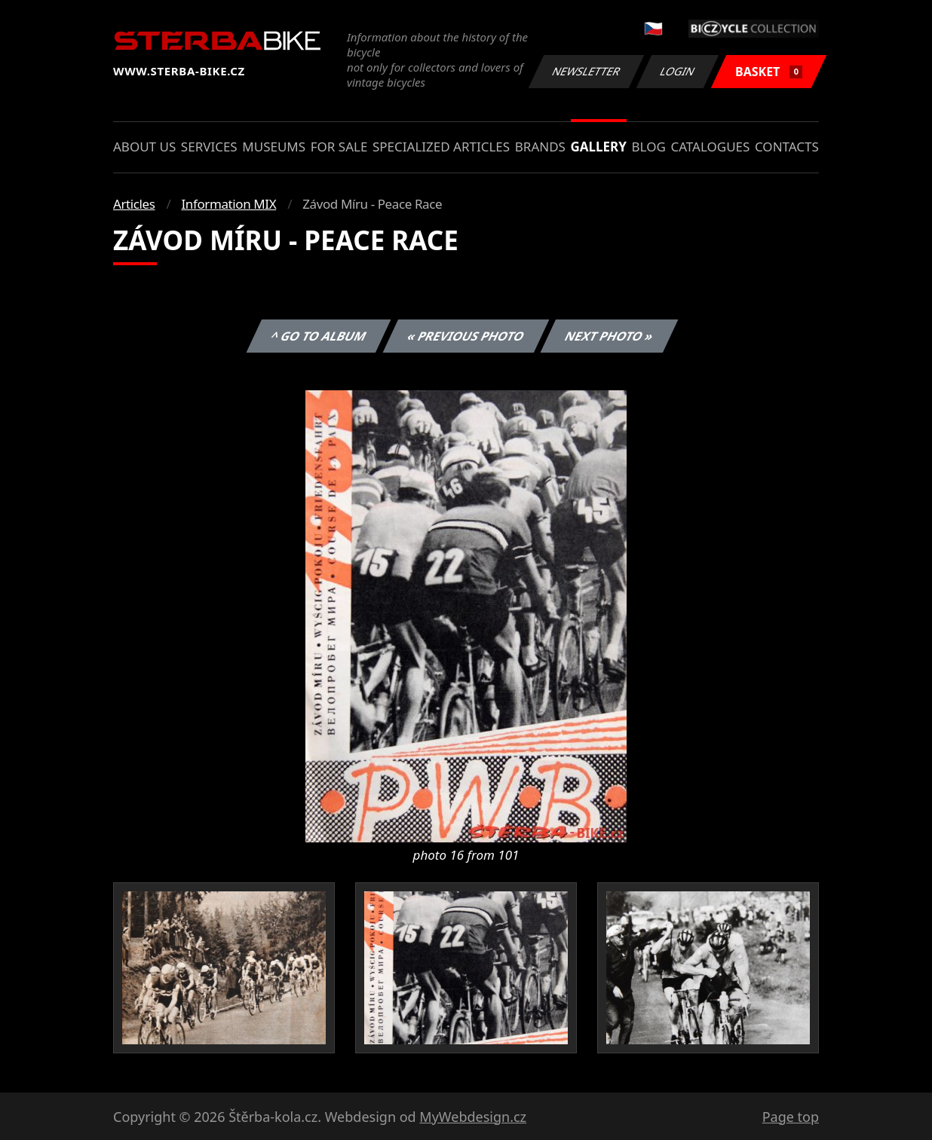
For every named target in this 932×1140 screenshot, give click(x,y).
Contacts (787, 146)
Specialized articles (441, 146)
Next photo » (609, 336)
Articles (134, 203)
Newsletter (586, 71)
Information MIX (228, 203)
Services (209, 146)
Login (678, 71)
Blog (649, 146)
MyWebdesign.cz (472, 1117)
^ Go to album (318, 336)
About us (144, 146)
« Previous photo (466, 336)
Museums (273, 146)
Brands (540, 146)
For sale (339, 146)
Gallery (599, 146)
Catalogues (710, 146)
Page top (790, 1117)
